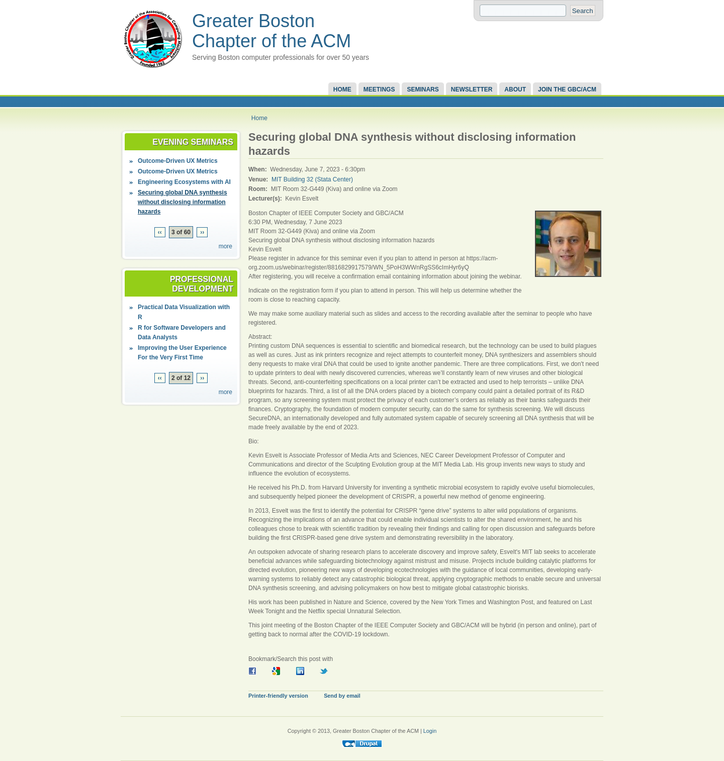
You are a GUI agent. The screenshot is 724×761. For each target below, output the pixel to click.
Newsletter (472, 89)
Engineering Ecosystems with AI (184, 181)
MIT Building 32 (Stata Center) (312, 179)
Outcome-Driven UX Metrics (178, 160)
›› (202, 232)
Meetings (379, 89)
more (225, 246)
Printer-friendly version (278, 696)
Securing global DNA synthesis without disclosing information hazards (182, 202)
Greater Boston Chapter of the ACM (271, 31)
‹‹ (160, 232)
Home (342, 89)
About (515, 89)
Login (429, 731)
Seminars (422, 89)
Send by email (342, 696)
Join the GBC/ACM (567, 89)
